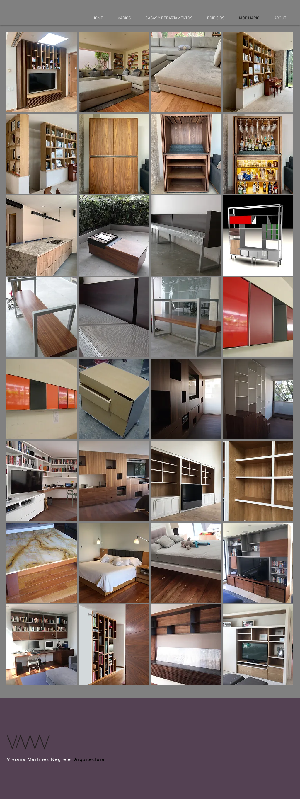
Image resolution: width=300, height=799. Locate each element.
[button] (41, 72)
